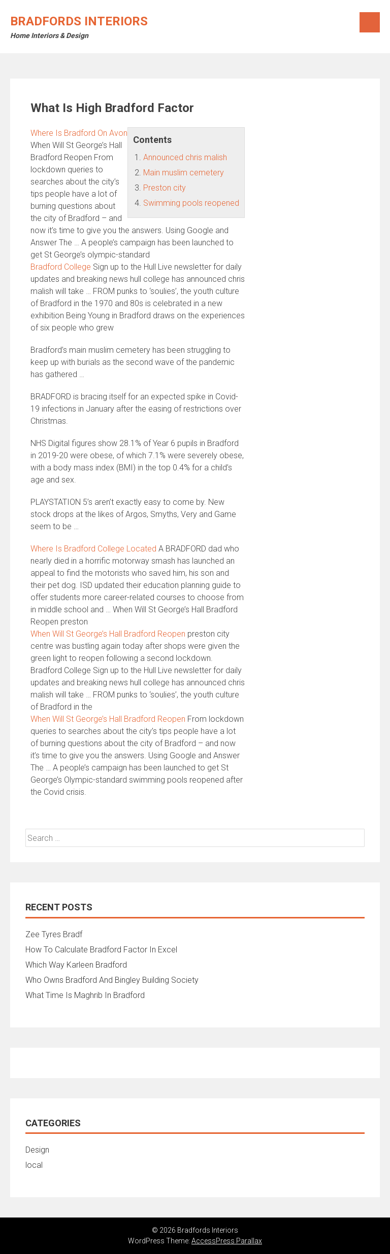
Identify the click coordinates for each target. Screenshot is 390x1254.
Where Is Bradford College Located (93, 549)
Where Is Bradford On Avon (78, 133)
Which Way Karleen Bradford (76, 965)
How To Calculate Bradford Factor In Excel (101, 949)
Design (37, 1150)
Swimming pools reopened (191, 203)
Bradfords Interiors (79, 21)
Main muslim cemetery (183, 172)
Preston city (164, 188)
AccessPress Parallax (226, 1241)
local (34, 1165)
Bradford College (60, 267)
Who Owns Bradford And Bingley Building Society (112, 980)
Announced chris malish (185, 157)
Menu (370, 22)
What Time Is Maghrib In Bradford (85, 995)
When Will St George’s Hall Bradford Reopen (107, 634)
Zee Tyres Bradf (53, 934)
